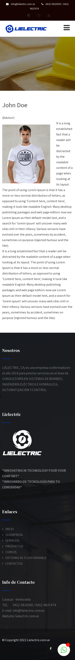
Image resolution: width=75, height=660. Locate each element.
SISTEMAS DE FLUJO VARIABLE (26, 558)
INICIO (9, 529)
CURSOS (11, 552)
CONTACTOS (14, 563)
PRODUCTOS (14, 546)
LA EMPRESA (14, 535)
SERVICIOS (12, 540)
